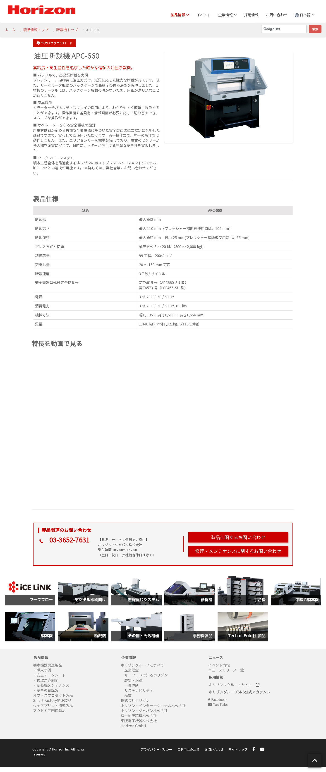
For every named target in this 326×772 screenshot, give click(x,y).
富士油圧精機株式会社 (139, 715)
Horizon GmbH (133, 725)
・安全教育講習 (45, 690)
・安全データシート (49, 675)
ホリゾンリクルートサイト (234, 684)
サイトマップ (237, 749)
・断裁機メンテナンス (51, 685)
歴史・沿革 (131, 680)
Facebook (218, 699)
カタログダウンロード (54, 43)
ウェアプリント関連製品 (53, 705)
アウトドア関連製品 (49, 710)
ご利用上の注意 (188, 749)
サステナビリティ (137, 690)
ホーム (10, 29)
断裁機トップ (67, 29)
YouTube (218, 704)
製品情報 (180, 14)
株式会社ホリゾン (135, 700)
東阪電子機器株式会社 (139, 720)
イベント (204, 14)
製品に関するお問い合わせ (238, 537)
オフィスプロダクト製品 (53, 695)
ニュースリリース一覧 (226, 670)
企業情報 (227, 14)
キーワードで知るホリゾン (144, 675)
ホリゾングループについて (142, 665)
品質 (126, 695)
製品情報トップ (35, 29)
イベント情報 (219, 665)
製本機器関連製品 (47, 665)
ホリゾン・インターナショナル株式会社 (153, 705)
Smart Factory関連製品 (52, 700)
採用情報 (251, 14)
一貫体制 (130, 685)
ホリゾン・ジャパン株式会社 (144, 710)
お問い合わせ (277, 14)
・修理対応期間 (45, 680)
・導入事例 (42, 670)
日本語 (305, 14)
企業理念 (130, 670)
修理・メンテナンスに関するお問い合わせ (238, 551)
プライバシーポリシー (156, 749)
